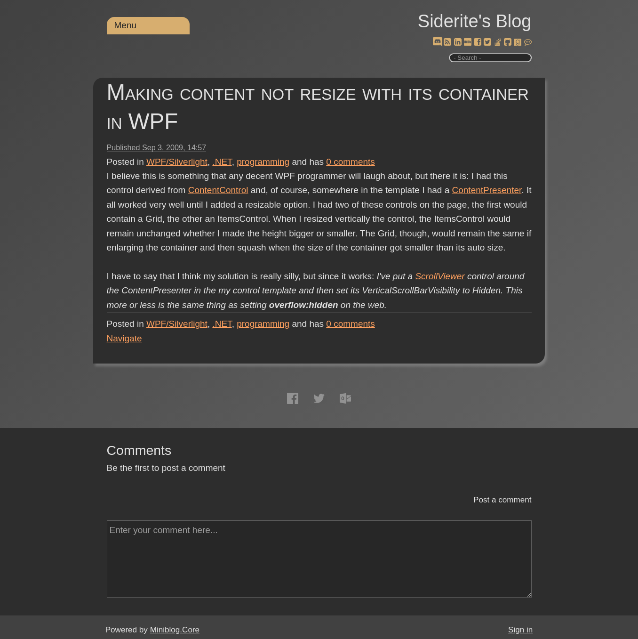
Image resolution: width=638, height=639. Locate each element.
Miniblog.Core (174, 629)
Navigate (124, 338)
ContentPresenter (487, 190)
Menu (125, 25)
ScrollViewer (439, 276)
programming (263, 162)
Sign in (520, 629)
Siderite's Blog (475, 21)
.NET (221, 162)
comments (350, 162)
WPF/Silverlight (176, 162)
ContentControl (218, 190)
